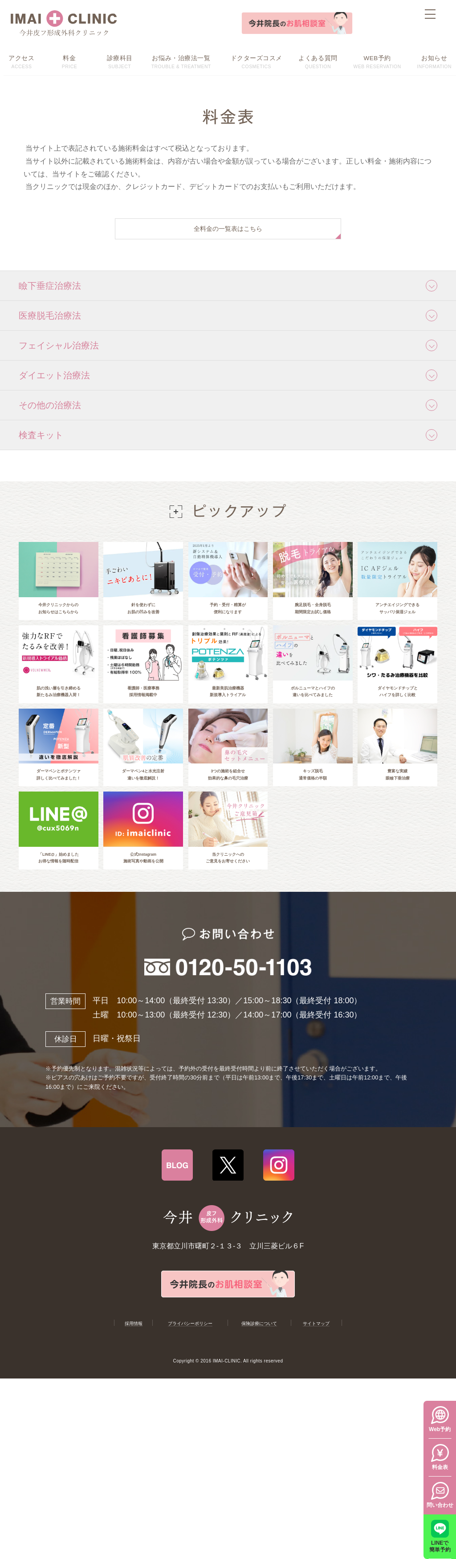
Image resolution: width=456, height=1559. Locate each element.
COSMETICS (256, 61)
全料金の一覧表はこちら (228, 231)
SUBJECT (119, 61)
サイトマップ (316, 1384)
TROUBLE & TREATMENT (181, 61)
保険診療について (260, 1384)
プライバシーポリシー (190, 1384)
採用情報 (132, 1384)
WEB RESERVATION (377, 61)
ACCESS (22, 61)
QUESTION (318, 61)
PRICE (69, 61)
